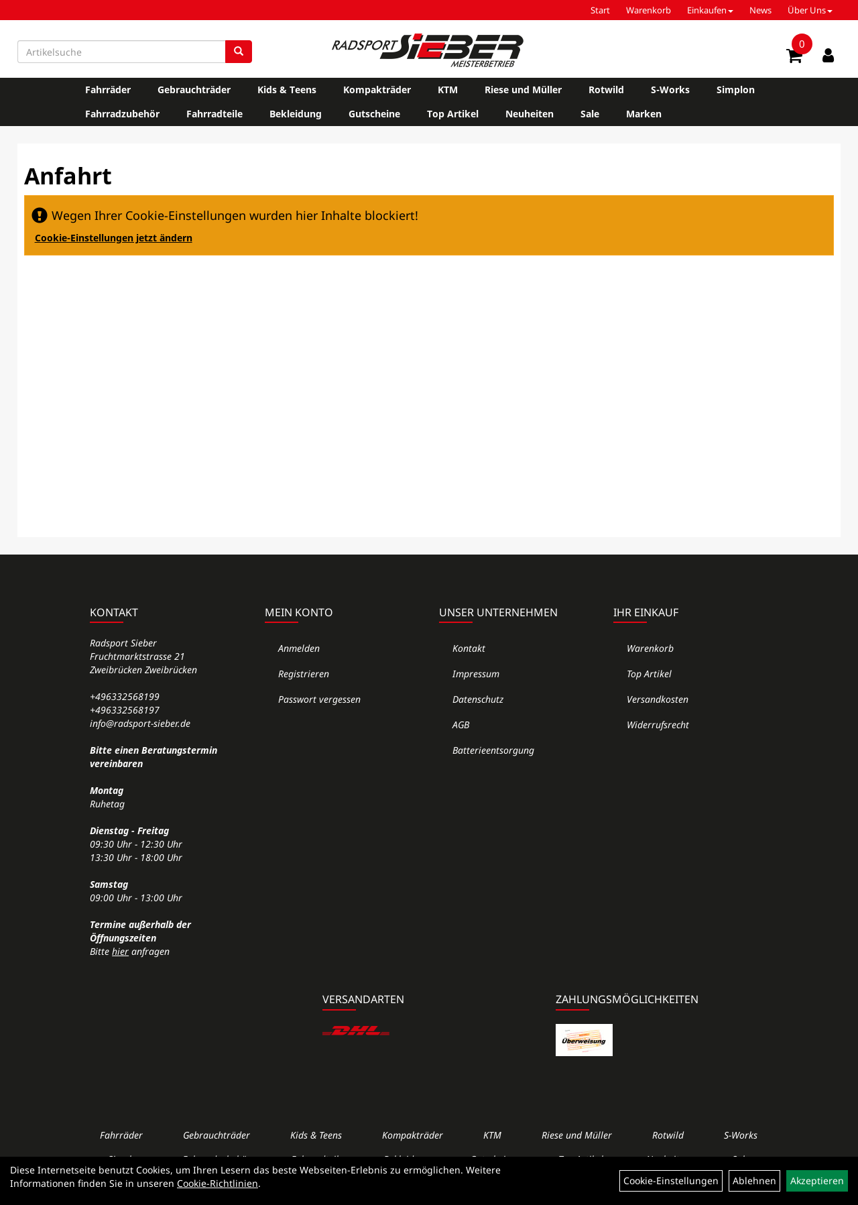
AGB (460, 724)
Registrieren (303, 673)
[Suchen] (238, 51)
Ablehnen (754, 1180)
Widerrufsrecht (658, 724)
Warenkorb (648, 10)
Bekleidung (295, 113)
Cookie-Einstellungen (671, 1180)
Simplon (736, 89)
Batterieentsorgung (493, 750)
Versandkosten (657, 699)
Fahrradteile (214, 113)
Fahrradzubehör (122, 113)
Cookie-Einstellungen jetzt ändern (113, 237)
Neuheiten (529, 113)
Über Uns (810, 10)
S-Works (670, 89)
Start (600, 10)
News (760, 10)
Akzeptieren (817, 1180)
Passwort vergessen (319, 699)
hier (120, 951)
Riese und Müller (523, 89)
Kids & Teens (286, 89)
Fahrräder (108, 89)
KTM (448, 89)
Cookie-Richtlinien (217, 1183)
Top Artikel (453, 113)
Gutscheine (374, 113)
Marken (644, 113)
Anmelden (299, 648)
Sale (589, 113)
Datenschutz (477, 699)
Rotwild (606, 89)
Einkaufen (710, 10)
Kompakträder (377, 89)
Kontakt (468, 648)
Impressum (475, 673)
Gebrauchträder (194, 89)
